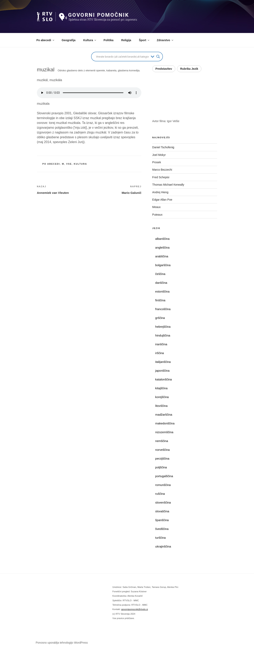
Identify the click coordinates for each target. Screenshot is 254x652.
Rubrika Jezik (189, 68)
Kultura (90, 40)
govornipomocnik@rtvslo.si (134, 609)
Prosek (156, 162)
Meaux (156, 207)
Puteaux (157, 214)
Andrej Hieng (160, 192)
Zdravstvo (165, 40)
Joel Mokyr (159, 154)
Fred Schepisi (160, 177)
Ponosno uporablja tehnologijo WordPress (62, 642)
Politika (108, 40)
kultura (80, 164)
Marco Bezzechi (162, 169)
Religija (126, 40)
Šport (144, 40)
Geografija (68, 40)
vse (69, 164)
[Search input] (122, 56)
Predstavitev (164, 68)
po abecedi (51, 164)
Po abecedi (45, 40)
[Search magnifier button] (158, 56)
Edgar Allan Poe (162, 199)
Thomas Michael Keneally (168, 184)
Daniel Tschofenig (163, 147)
